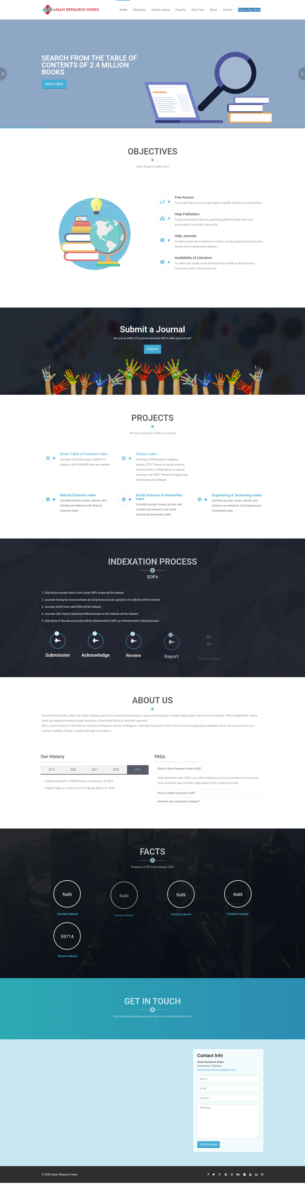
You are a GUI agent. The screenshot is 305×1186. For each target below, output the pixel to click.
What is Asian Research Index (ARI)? (177, 768)
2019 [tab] (49, 769)
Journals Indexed (67, 915)
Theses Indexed (67, 959)
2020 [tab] (71, 769)
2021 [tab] (92, 769)
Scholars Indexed (237, 917)
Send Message (208, 1144)
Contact (227, 9)
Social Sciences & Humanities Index (159, 500)
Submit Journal (160, 9)
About (213, 9)
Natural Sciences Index (78, 498)
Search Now (54, 84)
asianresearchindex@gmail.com (216, 1069)
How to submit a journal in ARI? (174, 793)
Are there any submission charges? (176, 801)
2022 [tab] (114, 769)
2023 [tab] (135, 769)
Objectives (139, 9)
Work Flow (197, 9)
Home (123, 9)
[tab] (206, 768)
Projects (181, 9)
